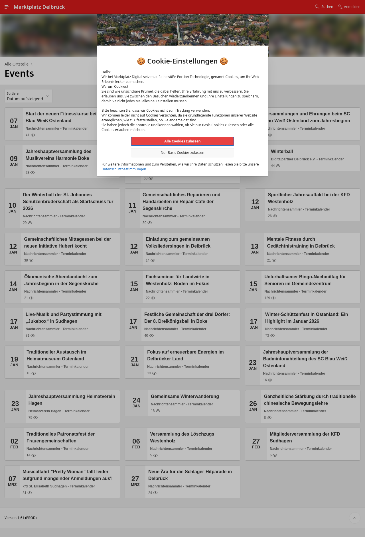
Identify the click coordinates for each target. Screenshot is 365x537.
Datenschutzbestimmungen (124, 169)
